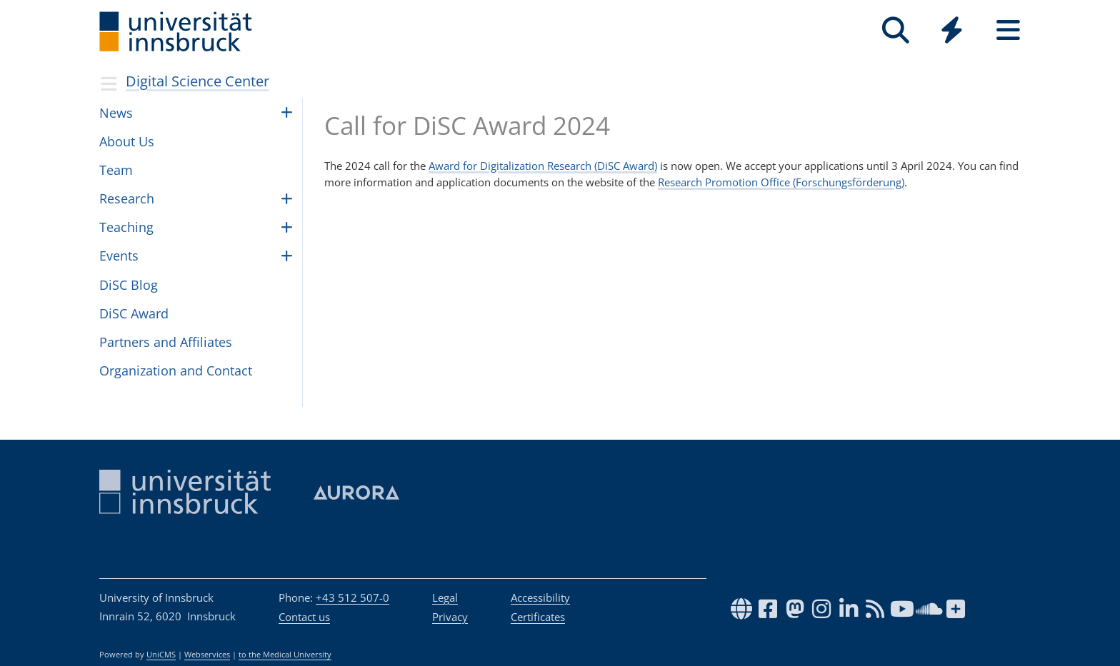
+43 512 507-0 (352, 597)
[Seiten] (1008, 30)
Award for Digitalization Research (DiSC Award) (543, 165)
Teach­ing (126, 227)
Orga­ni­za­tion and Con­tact (175, 370)
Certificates (538, 617)
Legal (445, 597)
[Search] (895, 30)
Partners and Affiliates (165, 341)
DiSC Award (134, 313)
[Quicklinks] (952, 30)
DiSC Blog (128, 284)
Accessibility (540, 597)
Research (126, 198)
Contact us (304, 617)
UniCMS (161, 655)
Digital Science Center (197, 81)
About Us (126, 141)
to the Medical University (285, 655)
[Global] (951, 32)
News (116, 112)
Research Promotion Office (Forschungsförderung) (781, 182)
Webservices (207, 655)
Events (119, 255)
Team (116, 169)
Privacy (450, 617)
